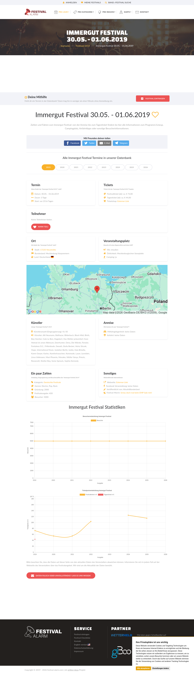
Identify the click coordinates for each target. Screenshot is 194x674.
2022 (90, 167)
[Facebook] (72, 143)
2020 (62, 167)
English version (82, 644)
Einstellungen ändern (160, 668)
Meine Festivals (91, 2)
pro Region (109, 12)
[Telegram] (121, 143)
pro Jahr (63, 12)
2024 (118, 167)
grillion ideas (73, 670)
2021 (76, 167)
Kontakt (145, 12)
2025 (132, 167)
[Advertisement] (97, 73)
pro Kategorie (85, 12)
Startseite (65, 45)
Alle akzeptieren (143, 668)
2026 (146, 167)
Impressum (79, 651)
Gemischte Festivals (52, 382)
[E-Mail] (104, 143)
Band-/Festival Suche (118, 2)
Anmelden (70, 2)
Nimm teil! (40, 226)
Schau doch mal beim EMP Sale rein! (136, 392)
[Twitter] (89, 143)
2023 (104, 167)
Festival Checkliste (82, 638)
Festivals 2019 (83, 45)
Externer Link (123, 201)
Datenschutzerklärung (83, 648)
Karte (128, 12)
